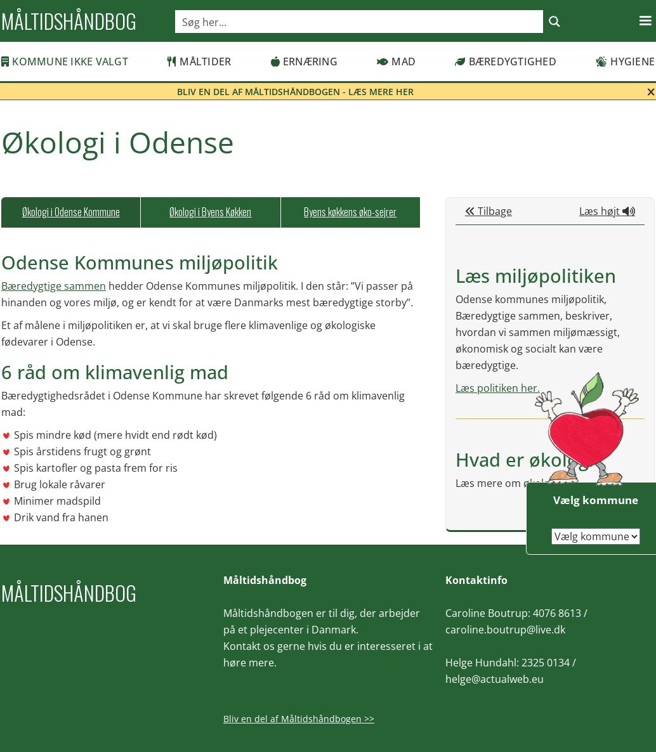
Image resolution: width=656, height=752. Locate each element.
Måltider (199, 61)
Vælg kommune (595, 500)
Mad (396, 61)
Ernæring (304, 61)
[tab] (70, 212)
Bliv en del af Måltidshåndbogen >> (298, 719)
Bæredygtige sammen (53, 286)
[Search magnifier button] (554, 21)
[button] (645, 21)
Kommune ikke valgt (64, 61)
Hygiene (625, 61)
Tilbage (488, 211)
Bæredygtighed (505, 61)
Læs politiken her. (498, 388)
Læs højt (607, 211)
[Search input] (359, 22)
